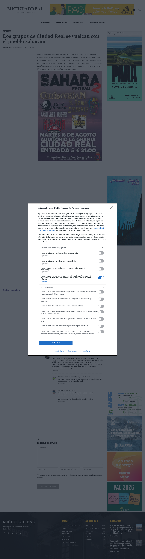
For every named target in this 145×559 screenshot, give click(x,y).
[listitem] (72, 248)
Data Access (72, 351)
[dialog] (72, 279)
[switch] (101, 253)
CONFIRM (55, 343)
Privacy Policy (85, 351)
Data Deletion (59, 351)
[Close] (112, 208)
